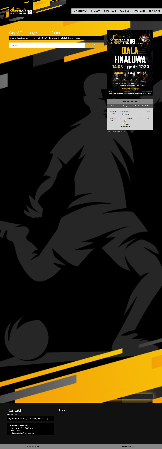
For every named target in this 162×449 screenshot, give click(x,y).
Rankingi (124, 11)
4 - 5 (139, 118)
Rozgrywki (110, 11)
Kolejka (148, 106)
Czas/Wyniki (139, 106)
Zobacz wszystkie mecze (116, 132)
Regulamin (139, 11)
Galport (125, 114)
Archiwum (154, 11)
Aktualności (80, 11)
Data (113, 106)
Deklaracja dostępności (128, 446)
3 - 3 (139, 111)
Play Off (95, 11)
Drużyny (126, 106)
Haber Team (125, 111)
